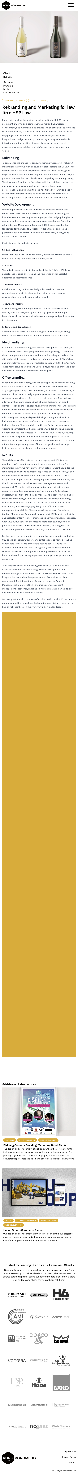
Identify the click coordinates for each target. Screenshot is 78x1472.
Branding (9, 100)
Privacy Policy (69, 1457)
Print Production (38, 100)
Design (22, 100)
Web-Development (48, 1140)
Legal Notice (70, 1451)
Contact (72, 1462)
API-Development (48, 1221)
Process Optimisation (26, 1221)
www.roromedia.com (68, 1471)
